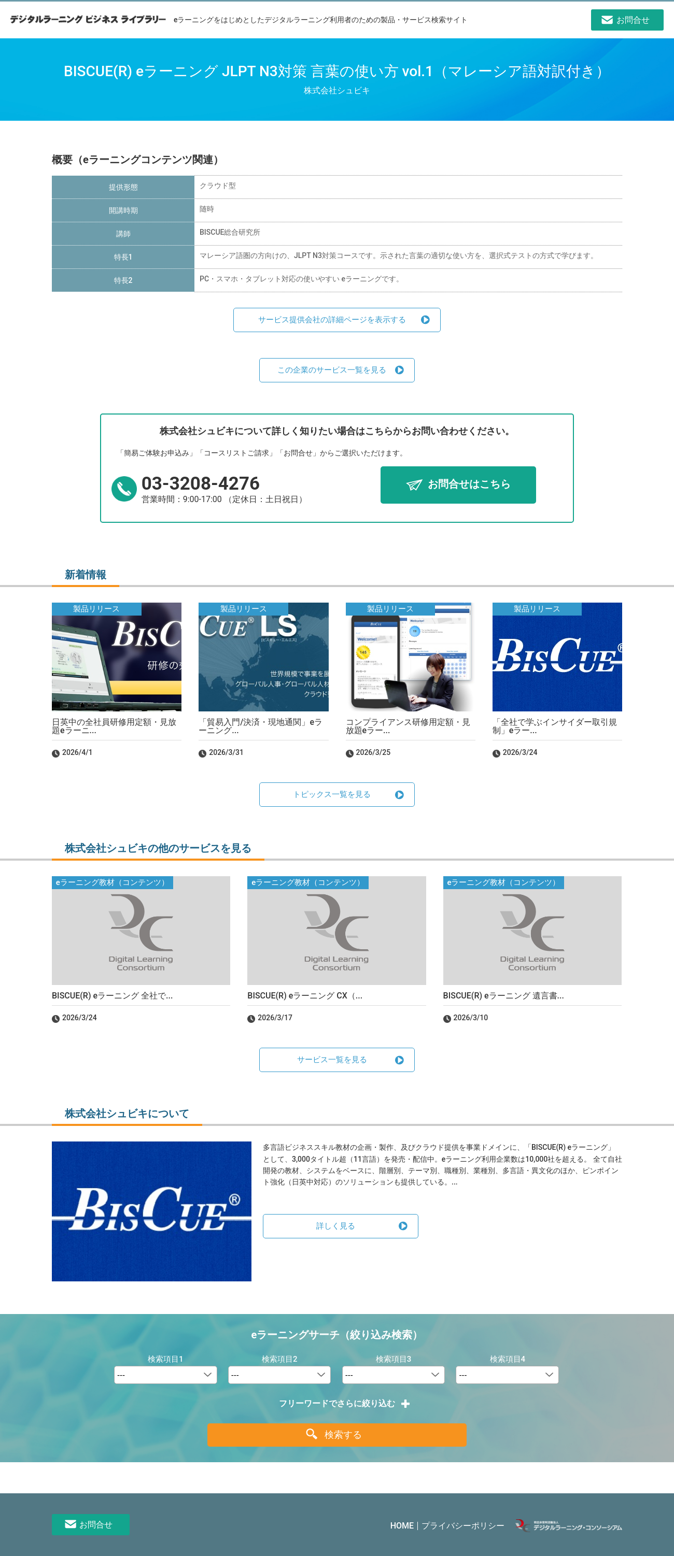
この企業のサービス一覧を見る (331, 370)
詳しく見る (335, 1226)
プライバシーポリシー (463, 1526)
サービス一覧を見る (332, 1059)
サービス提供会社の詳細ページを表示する (332, 319)
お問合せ (96, 1525)
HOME (402, 1526)
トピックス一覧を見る (332, 794)
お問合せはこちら (469, 484)
